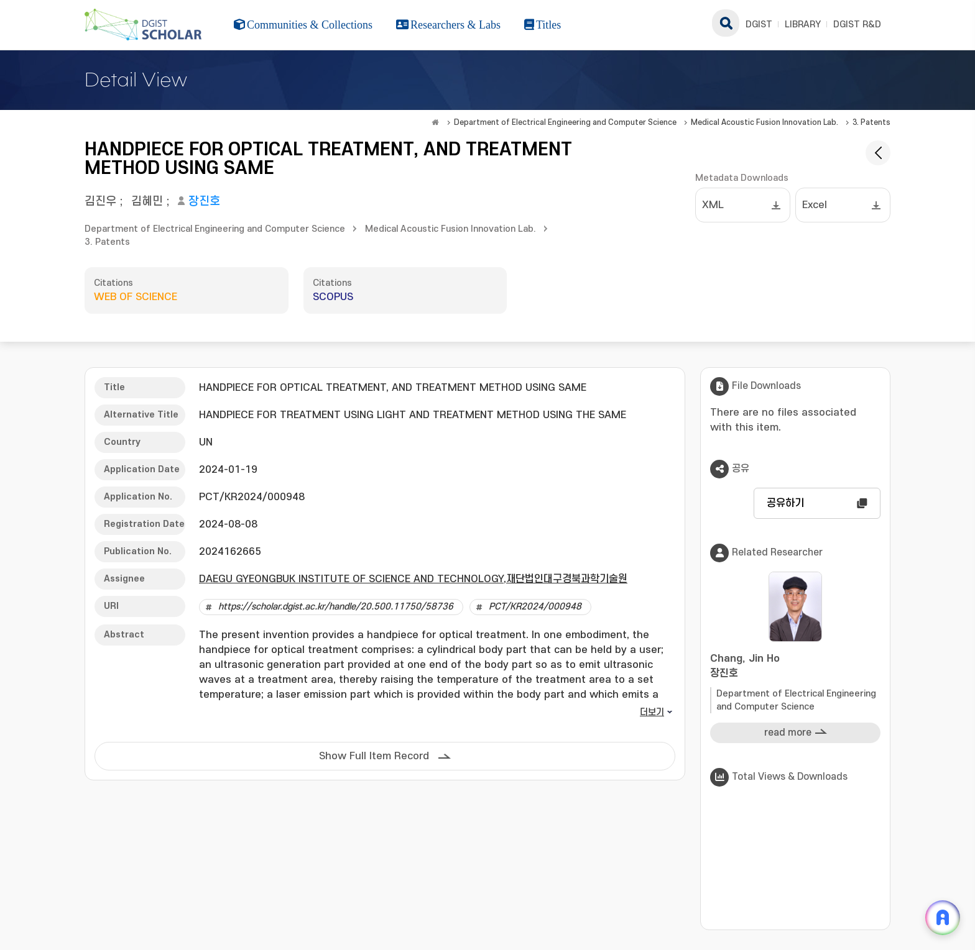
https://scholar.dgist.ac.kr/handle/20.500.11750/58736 (335, 606)
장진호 (204, 201)
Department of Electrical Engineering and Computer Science (565, 122)
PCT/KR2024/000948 (535, 606)
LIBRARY (803, 24)
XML (713, 205)
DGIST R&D (857, 24)
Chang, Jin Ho (795, 667)
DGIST (759, 24)
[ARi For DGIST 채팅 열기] (942, 917)
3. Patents (871, 122)
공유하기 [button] (785, 503)
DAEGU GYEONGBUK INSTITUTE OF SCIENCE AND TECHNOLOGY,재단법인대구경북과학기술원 (413, 579)
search (725, 23)
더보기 (652, 712)
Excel (814, 205)
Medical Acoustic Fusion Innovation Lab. (764, 122)
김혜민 (147, 201)
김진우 (100, 201)
